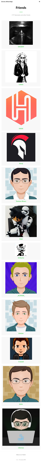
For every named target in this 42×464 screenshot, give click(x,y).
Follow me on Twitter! (21, 454)
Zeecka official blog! (7, 1)
